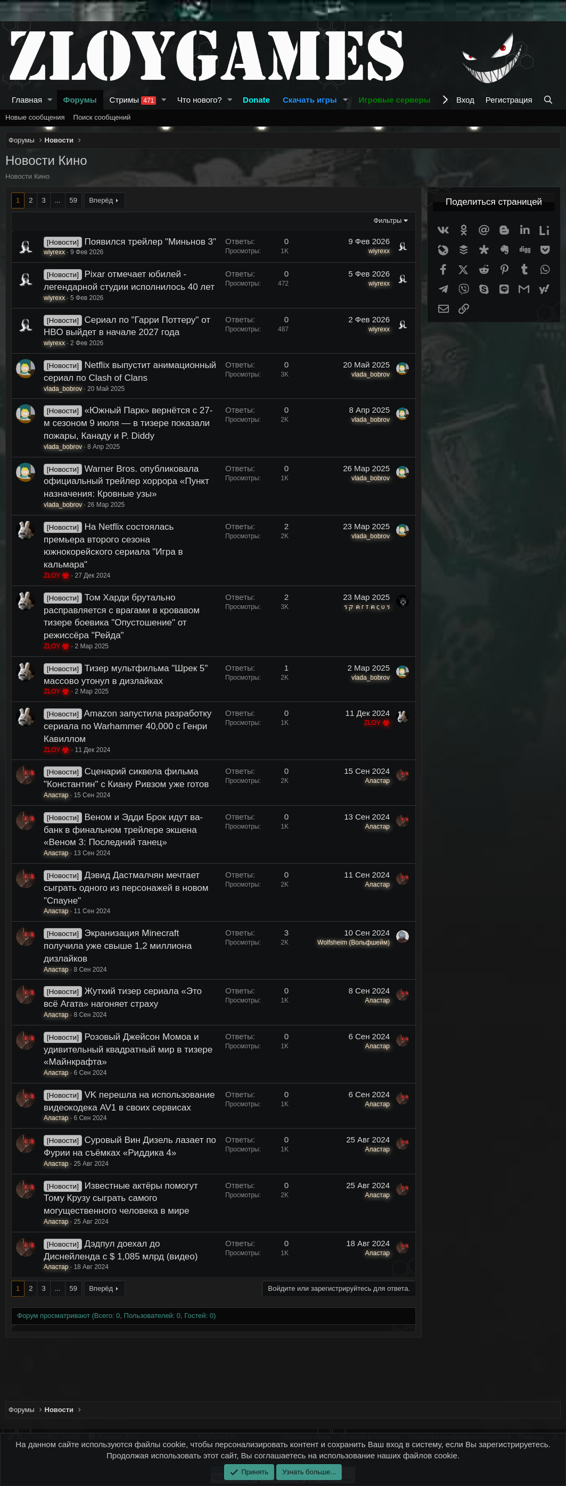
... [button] (58, 200)
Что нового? (199, 99)
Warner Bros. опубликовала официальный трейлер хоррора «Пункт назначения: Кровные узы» (126, 481)
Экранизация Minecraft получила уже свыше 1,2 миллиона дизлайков (118, 946)
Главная (27, 99)
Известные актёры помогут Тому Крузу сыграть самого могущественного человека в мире (121, 1198)
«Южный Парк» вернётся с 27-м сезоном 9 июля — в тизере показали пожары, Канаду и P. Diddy (128, 423)
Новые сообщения (35, 117)
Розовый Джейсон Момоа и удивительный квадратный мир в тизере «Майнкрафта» (128, 1049)
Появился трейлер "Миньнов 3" (150, 242)
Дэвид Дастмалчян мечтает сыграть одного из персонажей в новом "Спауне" (126, 888)
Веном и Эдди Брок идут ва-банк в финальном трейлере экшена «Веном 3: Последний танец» (123, 830)
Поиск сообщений (102, 117)
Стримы (133, 100)
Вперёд (101, 200)
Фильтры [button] (387, 220)
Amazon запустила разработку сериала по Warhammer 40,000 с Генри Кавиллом (127, 726)
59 (73, 200)
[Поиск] (549, 100)
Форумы (80, 99)
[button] (50, 100)
